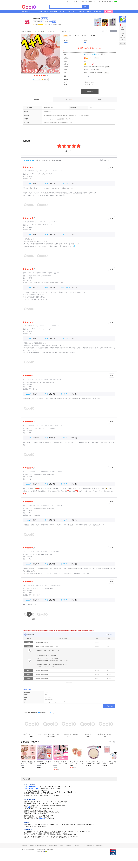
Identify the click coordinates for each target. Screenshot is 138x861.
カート (122, 29)
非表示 (111, 634)
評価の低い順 (56, 160)
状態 (28, 638)
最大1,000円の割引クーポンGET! (89, 48)
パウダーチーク (66, 31)
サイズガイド (122, 40)
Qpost (90, 1)
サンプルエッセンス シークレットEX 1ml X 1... (106, 734)
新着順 (38, 160)
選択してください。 (100, 82)
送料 (66, 64)
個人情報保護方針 (41, 845)
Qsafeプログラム (99, 845)
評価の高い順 (46, 160)
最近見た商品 (122, 37)
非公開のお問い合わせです (42, 642)
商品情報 (36, 99)
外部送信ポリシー (53, 845)
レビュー (68, 99)
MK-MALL (36, 18)
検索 (85, 7)
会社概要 (24, 845)
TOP (121, 43)
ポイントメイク (50, 31)
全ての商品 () (38, 21)
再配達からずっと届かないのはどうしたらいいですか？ (47, 646)
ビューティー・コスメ (38, 31)
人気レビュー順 (29, 160)
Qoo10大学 (110, 1)
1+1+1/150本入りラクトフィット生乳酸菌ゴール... (50, 734)
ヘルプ (95, 1)
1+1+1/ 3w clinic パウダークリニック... (69, 734)
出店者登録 (68, 845)
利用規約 (32, 845)
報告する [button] (46, 79)
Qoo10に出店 (102, 1)
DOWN (124, 43)
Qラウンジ (122, 21)
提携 (61, 845)
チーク (58, 31)
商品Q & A (101, 99)
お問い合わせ (109, 706)
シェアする (37, 79)
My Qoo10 (76, 1)
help (50, 111)
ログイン (69, 1)
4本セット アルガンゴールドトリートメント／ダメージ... (87, 734)
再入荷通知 (89, 91)
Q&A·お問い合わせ (57, 24)
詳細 (96, 58)
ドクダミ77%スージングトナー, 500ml (32, 734)
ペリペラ (66, 35)
